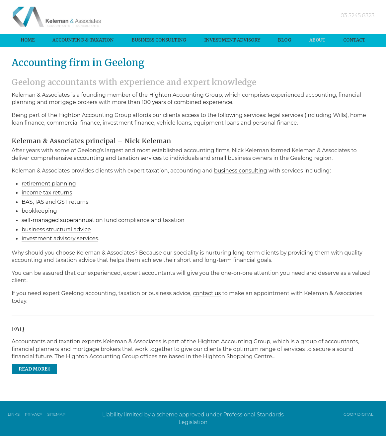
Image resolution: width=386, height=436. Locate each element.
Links (14, 414)
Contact (354, 40)
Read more (34, 369)
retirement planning (49, 183)
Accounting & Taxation (83, 40)
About (317, 40)
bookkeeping (39, 210)
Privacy (33, 414)
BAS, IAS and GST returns (55, 201)
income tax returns (47, 192)
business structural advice (56, 229)
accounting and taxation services (118, 158)
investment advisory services (60, 238)
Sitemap (56, 414)
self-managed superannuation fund (69, 220)
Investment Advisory (232, 40)
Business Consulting (158, 40)
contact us (207, 293)
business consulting (240, 170)
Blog (284, 40)
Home (28, 40)
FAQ (18, 329)
